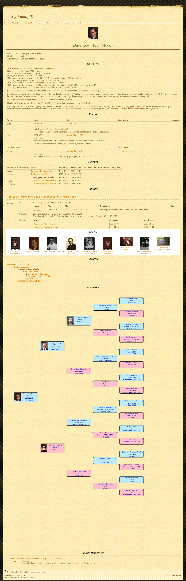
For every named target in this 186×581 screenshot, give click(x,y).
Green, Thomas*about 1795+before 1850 (131, 352)
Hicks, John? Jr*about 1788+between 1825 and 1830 (131, 377)
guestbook (42, 572)
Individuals (28, 23)
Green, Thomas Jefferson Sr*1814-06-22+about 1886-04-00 (105, 358)
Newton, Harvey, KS (74, 135)
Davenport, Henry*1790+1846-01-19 (131, 301)
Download (77, 23)
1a (172, 210)
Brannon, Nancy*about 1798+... (131, 365)
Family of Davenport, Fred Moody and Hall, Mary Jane (41, 196)
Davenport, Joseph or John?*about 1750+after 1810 (131, 454)
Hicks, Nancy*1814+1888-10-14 (105, 384)
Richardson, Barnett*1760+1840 (131, 480)
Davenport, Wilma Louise (44, 224)
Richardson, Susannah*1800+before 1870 (105, 486)
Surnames (39, 23)
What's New (16, 23)
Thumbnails (65, 23)
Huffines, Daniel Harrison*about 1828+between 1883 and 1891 (78, 422)
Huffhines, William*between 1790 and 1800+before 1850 (131, 326)
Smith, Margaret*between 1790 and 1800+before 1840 (131, 339)
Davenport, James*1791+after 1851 (105, 460)
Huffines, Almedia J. (38, 174)
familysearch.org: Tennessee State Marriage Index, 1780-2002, (37, 559)
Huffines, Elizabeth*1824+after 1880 (105, 333)
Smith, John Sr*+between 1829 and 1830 (131, 429)
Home (6, 23)
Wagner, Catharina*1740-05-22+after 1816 (131, 416)
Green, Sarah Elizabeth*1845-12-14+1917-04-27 (79, 371)
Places (48, 23)
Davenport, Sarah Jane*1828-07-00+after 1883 (78, 473)
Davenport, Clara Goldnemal (44, 180)
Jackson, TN (71, 123)
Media (56, 23)
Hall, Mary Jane (39, 202)
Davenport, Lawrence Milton (46, 227)
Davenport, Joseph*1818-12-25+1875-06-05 (105, 307)
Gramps (18, 575)
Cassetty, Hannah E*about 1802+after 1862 (131, 314)
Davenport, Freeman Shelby (44, 184)
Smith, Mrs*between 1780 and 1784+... (131, 441)
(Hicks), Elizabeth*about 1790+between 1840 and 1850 (131, 390)
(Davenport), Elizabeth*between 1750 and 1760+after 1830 (131, 467)
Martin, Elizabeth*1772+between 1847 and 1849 (131, 492)
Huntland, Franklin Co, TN (76, 210)
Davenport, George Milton (41, 171)
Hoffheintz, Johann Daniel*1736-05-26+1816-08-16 (131, 403)
